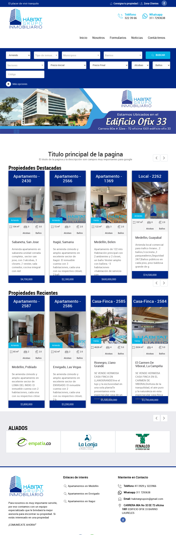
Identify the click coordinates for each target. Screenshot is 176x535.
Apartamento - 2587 (26, 303)
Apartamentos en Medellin (81, 486)
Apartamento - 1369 (109, 178)
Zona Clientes (149, 3)
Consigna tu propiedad (124, 3)
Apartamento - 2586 (68, 303)
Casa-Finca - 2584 (150, 301)
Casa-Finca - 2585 (109, 301)
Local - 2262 (150, 176)
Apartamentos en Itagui (79, 501)
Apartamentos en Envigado (81, 494)
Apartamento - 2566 (68, 178)
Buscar (158, 55)
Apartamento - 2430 (26, 178)
